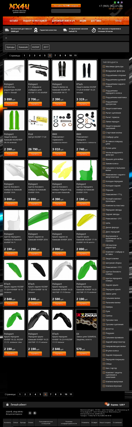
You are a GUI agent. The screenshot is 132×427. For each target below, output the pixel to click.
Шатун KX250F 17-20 (38, 135)
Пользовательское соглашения (46, 422)
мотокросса (17, 414)
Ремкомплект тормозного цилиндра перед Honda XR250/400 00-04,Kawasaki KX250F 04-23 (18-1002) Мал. (62, 142)
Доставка (96, 20)
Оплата (30, 422)
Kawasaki (23, 47)
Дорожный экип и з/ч (63, 20)
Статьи (15, 422)
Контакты (7, 422)
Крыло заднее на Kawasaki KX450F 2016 (38, 237)
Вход (118, 20)
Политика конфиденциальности (69, 422)
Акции (83, 20)
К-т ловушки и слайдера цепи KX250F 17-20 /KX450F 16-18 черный (38, 90)
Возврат (94, 422)
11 (75, 55)
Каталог (14, 20)
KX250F (35, 47)
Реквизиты (85, 422)
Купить (11, 103)
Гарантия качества (48, 30)
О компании (117, 422)
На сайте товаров (66, 5)
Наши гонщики (105, 422)
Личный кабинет (16, 404)
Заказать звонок (115, 9)
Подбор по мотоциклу (35, 20)
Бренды (10, 47)
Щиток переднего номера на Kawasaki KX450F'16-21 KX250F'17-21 (14, 239)
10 (70, 55)
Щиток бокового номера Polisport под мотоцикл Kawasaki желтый (62, 189)
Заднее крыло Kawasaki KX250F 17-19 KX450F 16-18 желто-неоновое (86, 239)
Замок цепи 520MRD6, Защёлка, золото (86, 337)
